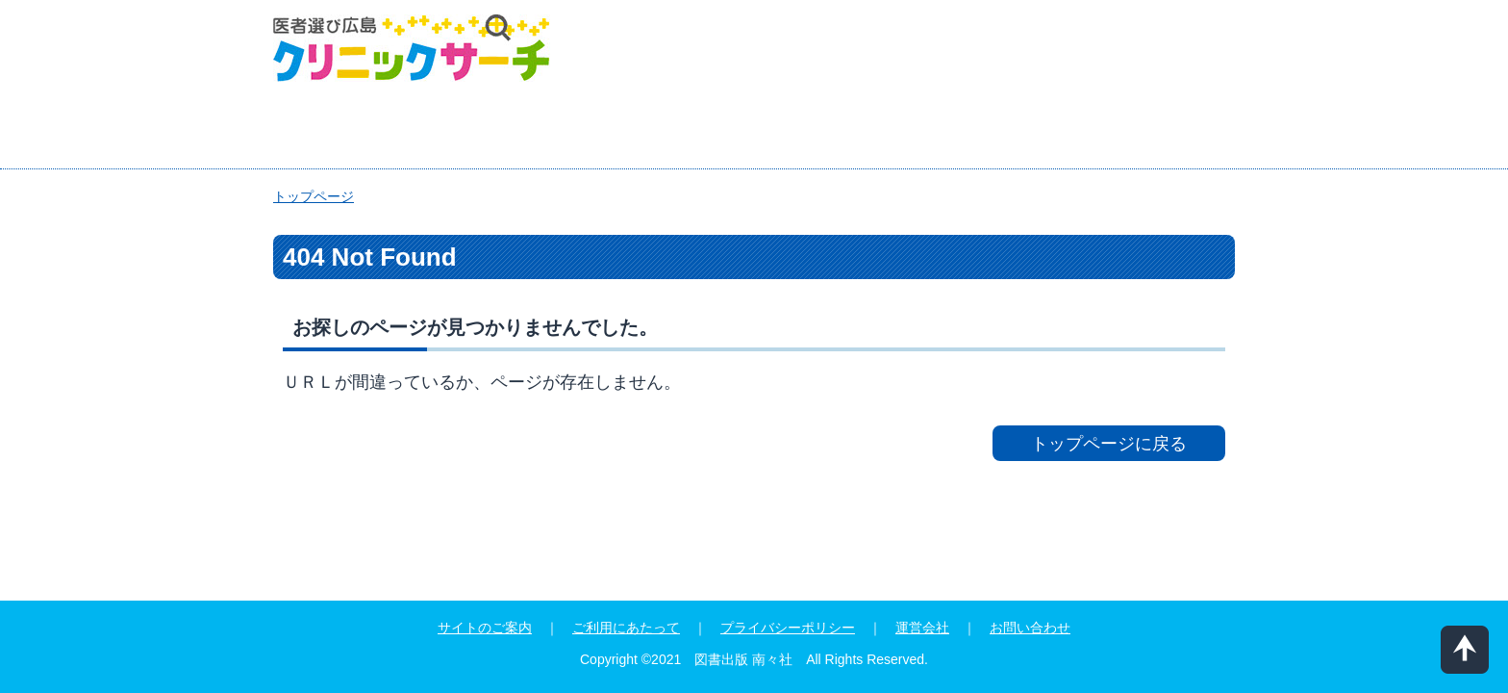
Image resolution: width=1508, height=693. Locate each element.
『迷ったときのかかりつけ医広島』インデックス (1015, 128)
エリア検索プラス (385, 128)
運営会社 (922, 627)
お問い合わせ (1030, 627)
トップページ (313, 196)
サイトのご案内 (485, 627)
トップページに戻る (1109, 443)
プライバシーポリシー (787, 627)
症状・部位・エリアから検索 (647, 128)
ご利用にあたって (626, 627)
